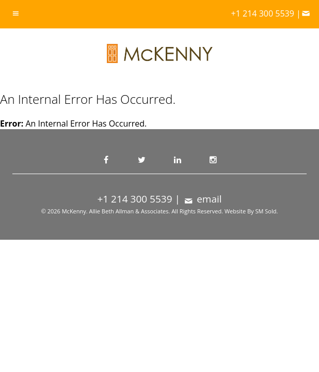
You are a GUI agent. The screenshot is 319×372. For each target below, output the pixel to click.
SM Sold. (266, 211)
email (202, 199)
